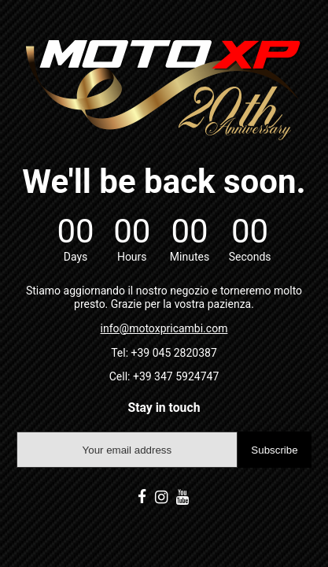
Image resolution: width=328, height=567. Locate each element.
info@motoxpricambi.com (164, 328)
